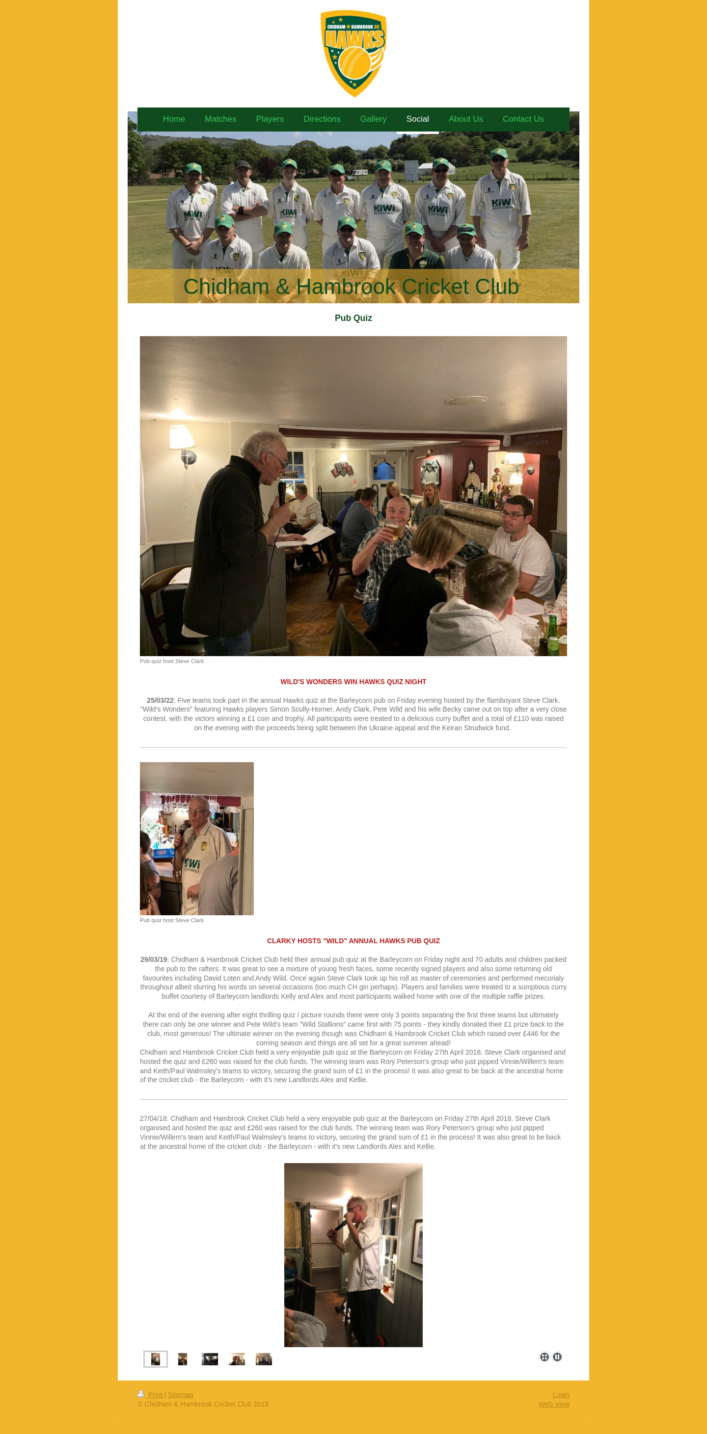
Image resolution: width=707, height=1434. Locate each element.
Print (150, 1395)
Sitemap (180, 1395)
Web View (554, 1404)
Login (561, 1395)
